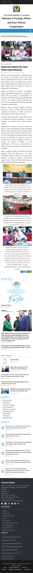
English (4, 1)
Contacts (24, 567)
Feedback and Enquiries (15, 569)
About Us (5, 511)
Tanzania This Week (8, 411)
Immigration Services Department (11, 537)
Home (2, 34)
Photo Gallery (6, 415)
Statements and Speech (9, 405)
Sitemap (4, 569)
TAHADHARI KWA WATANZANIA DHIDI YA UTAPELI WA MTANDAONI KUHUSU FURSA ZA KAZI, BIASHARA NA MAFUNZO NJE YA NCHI (18, 452)
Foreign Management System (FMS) (12, 543)
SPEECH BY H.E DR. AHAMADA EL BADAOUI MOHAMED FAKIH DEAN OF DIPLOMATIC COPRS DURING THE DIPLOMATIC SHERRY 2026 (17, 470)
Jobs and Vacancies (8, 407)
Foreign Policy (6, 513)
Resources (7, 34)
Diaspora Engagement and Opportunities (12, 546)
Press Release (6, 402)
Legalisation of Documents (9, 540)
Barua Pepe (5, 3)
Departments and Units (8, 515)
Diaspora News (7, 413)
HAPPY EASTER (6, 305)
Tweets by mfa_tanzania (7, 559)
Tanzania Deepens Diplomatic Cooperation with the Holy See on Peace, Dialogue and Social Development (18, 461)
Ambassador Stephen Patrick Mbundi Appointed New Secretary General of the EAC (15, 382)
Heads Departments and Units (10, 523)
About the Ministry (14, 567)
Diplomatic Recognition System (11, 553)
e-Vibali (11, 3)
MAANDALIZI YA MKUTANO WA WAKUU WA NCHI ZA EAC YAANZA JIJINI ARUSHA (20, 390)
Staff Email (27, 569)
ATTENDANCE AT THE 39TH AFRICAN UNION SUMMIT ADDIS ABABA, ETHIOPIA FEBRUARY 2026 (18, 443)
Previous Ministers (7, 527)
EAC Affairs (6, 520)
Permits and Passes (8, 556)
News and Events (15, 34)
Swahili (10, 1)
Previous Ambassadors (8, 530)
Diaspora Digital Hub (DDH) (10, 550)
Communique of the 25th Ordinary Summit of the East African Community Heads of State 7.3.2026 (15, 346)
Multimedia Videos (7, 418)
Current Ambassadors (8, 525)
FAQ (4, 518)
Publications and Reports (9, 409)
